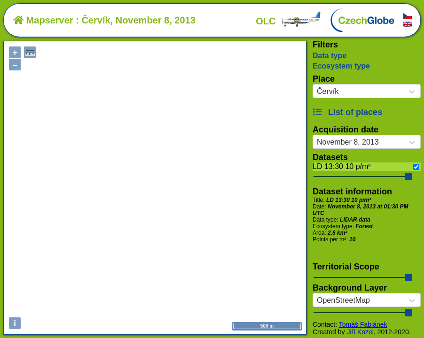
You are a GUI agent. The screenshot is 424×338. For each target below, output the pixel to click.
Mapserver (43, 20)
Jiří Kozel (360, 332)
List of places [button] (347, 112)
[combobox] (317, 91)
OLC (289, 21)
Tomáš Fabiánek (363, 324)
